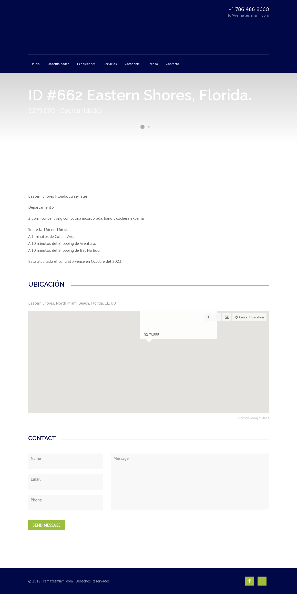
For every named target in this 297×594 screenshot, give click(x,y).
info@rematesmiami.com (246, 15)
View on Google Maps (253, 418)
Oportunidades (58, 64)
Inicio (36, 64)
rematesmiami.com (58, 581)
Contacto (172, 64)
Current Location (249, 317)
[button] (148, 383)
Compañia (132, 64)
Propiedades (86, 64)
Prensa (153, 64)
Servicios (110, 64)
